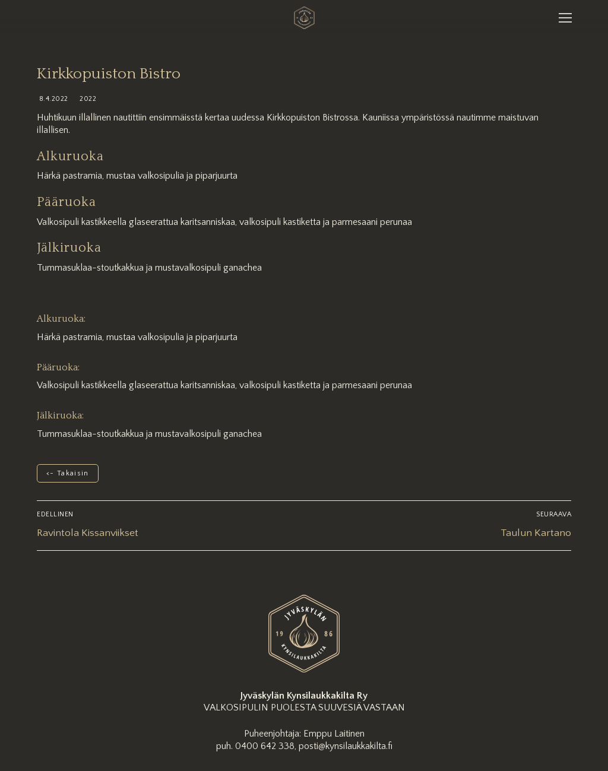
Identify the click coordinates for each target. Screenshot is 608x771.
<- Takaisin (67, 473)
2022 (87, 99)
